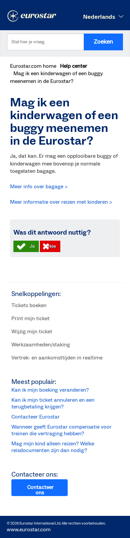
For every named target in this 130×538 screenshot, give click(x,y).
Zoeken (103, 42)
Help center (73, 66)
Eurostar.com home (33, 66)
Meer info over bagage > (39, 186)
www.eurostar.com (29, 529)
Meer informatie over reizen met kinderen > (61, 202)
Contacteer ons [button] (40, 490)
